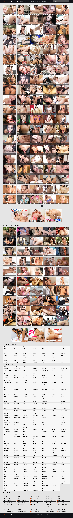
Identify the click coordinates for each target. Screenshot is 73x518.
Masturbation (35, 362)
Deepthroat (16, 362)
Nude (43, 348)
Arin (5, 434)
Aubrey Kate (6, 446)
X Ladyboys (21, 507)
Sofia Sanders (54, 481)
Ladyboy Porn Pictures (36, 498)
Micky (43, 413)
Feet (24, 351)
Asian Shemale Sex (49, 509)
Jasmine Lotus (25, 476)
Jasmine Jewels (26, 474)
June (33, 380)
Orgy (43, 351)
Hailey (24, 431)
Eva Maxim (25, 392)
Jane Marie (25, 469)
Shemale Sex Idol (62, 496)
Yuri (61, 474)
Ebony (24, 348)
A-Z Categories (37, 1)
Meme (43, 405)
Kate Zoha (34, 398)
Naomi (43, 450)
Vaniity (62, 413)
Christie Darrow (16, 434)
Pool (43, 362)
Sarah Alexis (54, 459)
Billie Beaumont (16, 370)
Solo (52, 362)
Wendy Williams (63, 445)
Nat (42, 455)
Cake (14, 398)
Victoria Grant (63, 429)
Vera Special (63, 422)
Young (62, 362)
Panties (43, 355)
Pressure (53, 429)
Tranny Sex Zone (26, 516)
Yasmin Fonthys (64, 459)
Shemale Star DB (9, 504)
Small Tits (53, 360)
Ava (5, 452)
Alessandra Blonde (7, 382)
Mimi (43, 420)
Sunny (62, 366)
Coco (14, 448)
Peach (53, 403)
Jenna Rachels (25, 485)
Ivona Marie (25, 459)
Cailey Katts (16, 396)
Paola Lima (53, 389)
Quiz (52, 434)
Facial (24, 350)
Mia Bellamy (44, 406)
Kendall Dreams (35, 412)
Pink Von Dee (54, 415)
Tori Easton (63, 398)
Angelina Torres (7, 422)
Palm (52, 384)
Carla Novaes (16, 405)
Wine (62, 452)
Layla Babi (34, 450)
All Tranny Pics (21, 504)
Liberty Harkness (35, 467)
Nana (43, 445)
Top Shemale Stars (22, 496)
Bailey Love (6, 467)
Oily (52, 377)
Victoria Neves (63, 431)
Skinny (53, 357)
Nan (42, 443)
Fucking (24, 357)
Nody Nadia (44, 488)
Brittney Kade (16, 384)
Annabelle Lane (7, 427)
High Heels (34, 350)
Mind (43, 422)
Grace (24, 422)
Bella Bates (6, 481)
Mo (42, 429)
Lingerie (34, 360)
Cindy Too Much (16, 441)
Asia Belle (6, 441)
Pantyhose (44, 357)
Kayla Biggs (35, 401)
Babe (5, 353)
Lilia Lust (34, 469)
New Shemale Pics (36, 511)
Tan (61, 377)
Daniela (15, 460)
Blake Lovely (16, 377)
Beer (5, 476)
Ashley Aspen (6, 438)
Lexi (33, 464)
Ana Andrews (6, 412)
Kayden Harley (35, 399)
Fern (24, 401)
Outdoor (43, 353)
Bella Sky (5, 483)
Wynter (62, 455)
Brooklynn (15, 387)
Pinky (52, 417)
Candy (15, 401)
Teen (62, 351)
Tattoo (62, 350)
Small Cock (53, 358)
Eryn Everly (25, 387)
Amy (5, 408)
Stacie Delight (54, 488)
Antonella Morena (7, 431)
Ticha (62, 391)
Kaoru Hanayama (36, 387)
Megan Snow (44, 399)
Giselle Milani (25, 417)
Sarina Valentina (54, 460)
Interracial (34, 351)
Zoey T (62, 483)
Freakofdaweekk (26, 406)
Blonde (15, 350)
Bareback (5, 355)
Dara (14, 469)
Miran (43, 427)
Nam (43, 441)
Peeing (43, 358)
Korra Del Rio (35, 434)
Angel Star (6, 415)
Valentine (62, 406)
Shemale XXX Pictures (50, 496)
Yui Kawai (62, 471)
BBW (5, 358)
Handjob (34, 346)
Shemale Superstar (9, 498)
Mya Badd (44, 436)
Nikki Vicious (44, 481)
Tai (61, 375)
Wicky (62, 448)
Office (43, 350)
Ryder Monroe (54, 443)
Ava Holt (5, 453)
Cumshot (15, 360)
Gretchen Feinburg (26, 427)
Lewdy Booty (35, 462)
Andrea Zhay (6, 413)
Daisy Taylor (16, 459)
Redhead (53, 351)
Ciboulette (15, 438)
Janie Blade (25, 471)
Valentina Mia (63, 405)
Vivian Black (63, 436)
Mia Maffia (44, 410)
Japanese (34, 353)
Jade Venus (25, 466)
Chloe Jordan (16, 431)
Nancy (43, 446)
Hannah (24, 434)
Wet (61, 360)
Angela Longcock (7, 417)
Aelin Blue (6, 375)
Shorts (53, 355)
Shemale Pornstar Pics (50, 511)
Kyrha (34, 445)
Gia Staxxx (25, 410)
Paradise (53, 391)
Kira (33, 431)
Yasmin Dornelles (64, 457)
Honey (24, 448)
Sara (52, 457)
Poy (52, 427)
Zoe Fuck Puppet (64, 481)
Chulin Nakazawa (17, 436)
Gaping (24, 360)
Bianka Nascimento (17, 368)
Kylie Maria (34, 443)
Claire (15, 443)
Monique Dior (44, 431)
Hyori (24, 452)
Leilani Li (34, 457)
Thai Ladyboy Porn (49, 500)
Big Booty (5, 360)
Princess (53, 431)
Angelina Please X (7, 420)
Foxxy (24, 403)
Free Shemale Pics (62, 500)
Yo (61, 466)
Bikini (14, 348)
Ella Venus (25, 366)
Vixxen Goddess (63, 438)
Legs (33, 358)
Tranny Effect (8, 509)
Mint (43, 424)
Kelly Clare (34, 406)
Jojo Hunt (34, 377)
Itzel (24, 455)
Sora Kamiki (54, 485)
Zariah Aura (63, 478)
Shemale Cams (44, 1)
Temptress (63, 384)
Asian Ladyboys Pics (36, 496)
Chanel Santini (16, 422)
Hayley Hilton (25, 436)
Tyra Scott (63, 401)
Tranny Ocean (8, 507)
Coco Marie (16, 450)
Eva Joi (24, 389)
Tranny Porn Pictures (36, 507)
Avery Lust (6, 457)
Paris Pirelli (53, 394)
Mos (43, 434)
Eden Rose (15, 490)
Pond (52, 422)
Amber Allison (6, 403)
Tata (62, 382)
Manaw (43, 375)
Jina (33, 375)
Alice (5, 389)
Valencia (62, 403)
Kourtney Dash (35, 436)
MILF (43, 346)
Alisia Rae (6, 392)
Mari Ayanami (44, 384)
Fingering (24, 353)
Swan (62, 370)
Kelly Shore (34, 408)
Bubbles (15, 392)
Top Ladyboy (48, 507)
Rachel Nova (54, 438)
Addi (5, 366)
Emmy (24, 377)
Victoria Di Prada (64, 427)
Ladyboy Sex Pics (49, 506)
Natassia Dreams (45, 467)
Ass (5, 350)
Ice (23, 453)
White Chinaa (63, 446)
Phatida (53, 410)
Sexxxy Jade (54, 469)
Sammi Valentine (55, 448)
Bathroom (6, 357)
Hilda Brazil (25, 441)
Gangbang (25, 358)
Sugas (53, 490)
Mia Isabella (44, 408)
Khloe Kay (34, 420)
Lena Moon (34, 460)
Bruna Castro (16, 391)
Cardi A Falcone (16, 403)
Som (52, 483)
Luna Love (44, 368)
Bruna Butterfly (16, 389)
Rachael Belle (54, 436)
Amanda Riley (6, 399)
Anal (5, 346)
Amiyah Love (6, 405)
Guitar (24, 429)
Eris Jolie (24, 384)
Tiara (62, 387)
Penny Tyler (54, 408)
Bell (4, 478)
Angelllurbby (6, 424)
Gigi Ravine (25, 413)
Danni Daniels (16, 464)
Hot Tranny (21, 498)
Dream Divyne (16, 485)
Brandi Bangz (16, 382)
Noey (43, 490)
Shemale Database (9, 502)
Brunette (15, 355)
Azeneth (5, 459)
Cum (14, 358)
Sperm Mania (61, 507)
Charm (15, 424)
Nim (42, 483)
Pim (52, 413)
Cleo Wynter (16, 445)
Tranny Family (48, 502)
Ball (4, 469)
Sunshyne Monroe (64, 368)
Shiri (52, 474)
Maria (43, 387)
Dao (14, 467)
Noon (52, 366)
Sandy (53, 452)
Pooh (52, 424)
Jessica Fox (35, 368)
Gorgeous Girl (25, 420)
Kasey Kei (34, 396)
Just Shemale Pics (22, 511)
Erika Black (25, 380)
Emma (24, 373)
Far (23, 399)
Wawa (62, 441)
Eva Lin (24, 391)
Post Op (53, 348)
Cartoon (15, 413)
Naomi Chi (44, 452)
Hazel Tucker (25, 438)
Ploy (52, 420)
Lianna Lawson (35, 466)
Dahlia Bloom (16, 453)
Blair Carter (16, 375)
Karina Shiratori (35, 389)
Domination (25, 346)
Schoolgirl (53, 353)
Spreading (63, 346)
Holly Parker (25, 445)
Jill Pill (34, 373)
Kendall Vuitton (35, 415)
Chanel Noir (16, 420)
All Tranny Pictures (36, 509)
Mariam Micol (44, 389)
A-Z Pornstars (31, 1)
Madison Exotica (45, 370)
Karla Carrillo (35, 391)
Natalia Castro (44, 459)
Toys (62, 355)
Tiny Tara (62, 396)
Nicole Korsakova (45, 474)
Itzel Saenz (25, 457)
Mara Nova (44, 380)
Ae (4, 373)
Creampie (15, 357)
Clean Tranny (35, 500)
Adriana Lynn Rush (7, 370)
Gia (23, 408)
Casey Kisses (16, 415)
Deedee (15, 471)
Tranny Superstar (22, 506)
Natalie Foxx (44, 462)
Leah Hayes (35, 452)
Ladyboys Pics (35, 504)
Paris (52, 392)
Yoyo (62, 469)
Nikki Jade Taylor (45, 478)
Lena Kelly (34, 459)
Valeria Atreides (64, 408)
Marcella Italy (44, 382)
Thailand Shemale (9, 500)
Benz (5, 490)
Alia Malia (6, 387)
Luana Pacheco (35, 490)
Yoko (62, 467)
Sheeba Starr (54, 471)
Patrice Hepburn (54, 398)
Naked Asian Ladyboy (63, 511)
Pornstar (53, 346)
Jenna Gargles (25, 483)
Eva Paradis (25, 394)
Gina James (25, 415)
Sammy (53, 450)
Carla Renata (16, 406)
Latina (34, 357)
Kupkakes (34, 438)
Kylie (33, 441)
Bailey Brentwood (7, 464)
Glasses (24, 362)
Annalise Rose (6, 429)
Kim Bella (34, 424)
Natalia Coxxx (44, 460)
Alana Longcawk (7, 380)
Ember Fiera (25, 370)
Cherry (15, 427)
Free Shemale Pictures (63, 504)
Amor (5, 406)
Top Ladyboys (48, 504)
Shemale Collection (49, 498)
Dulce (15, 488)
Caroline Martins (16, 412)
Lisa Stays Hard (35, 481)
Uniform (62, 358)
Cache (15, 394)
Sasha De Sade (54, 462)
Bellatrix (5, 485)
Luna (43, 366)
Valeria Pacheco (64, 410)
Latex (34, 355)
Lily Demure (35, 476)
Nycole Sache (54, 373)
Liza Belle (34, 485)
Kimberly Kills (35, 429)
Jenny (24, 488)
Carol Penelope (16, 410)
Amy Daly (5, 410)
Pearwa (53, 406)
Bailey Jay (6, 466)
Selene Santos (54, 466)
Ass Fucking (6, 351)
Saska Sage (54, 464)
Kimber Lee (34, 427)
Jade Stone (25, 464)
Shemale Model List (36, 502)
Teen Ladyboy (61, 502)
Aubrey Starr (6, 448)
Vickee (62, 424)
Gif (23, 412)
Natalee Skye (44, 457)
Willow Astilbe (63, 450)
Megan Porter (44, 398)
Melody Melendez (45, 403)
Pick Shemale (8, 506)
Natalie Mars (44, 464)
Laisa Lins (34, 446)
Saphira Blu (53, 453)
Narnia (43, 453)
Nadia (43, 438)
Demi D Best (16, 474)
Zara (62, 476)
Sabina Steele (54, 445)
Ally (4, 398)
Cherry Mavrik (16, 429)
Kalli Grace (34, 384)
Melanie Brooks (44, 401)
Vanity (62, 415)
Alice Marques (6, 391)
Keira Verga (35, 405)
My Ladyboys (61, 498)
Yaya (62, 462)
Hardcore (34, 348)
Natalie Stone (44, 466)
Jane (24, 467)
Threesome (63, 353)
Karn (33, 392)
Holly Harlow (25, 443)
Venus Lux (63, 420)
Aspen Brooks (6, 443)
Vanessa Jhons (63, 412)
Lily (33, 474)
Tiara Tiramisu (63, 389)
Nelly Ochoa (44, 471)
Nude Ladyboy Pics (62, 509)
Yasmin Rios (63, 460)
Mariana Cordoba (45, 391)
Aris (5, 436)
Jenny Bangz (25, 490)
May (43, 396)
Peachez (53, 405)
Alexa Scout (6, 384)
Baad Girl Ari (6, 460)
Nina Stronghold (45, 485)
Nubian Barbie (54, 368)
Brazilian (15, 353)
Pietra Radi (53, 412)
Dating (50, 1)
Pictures (25, 1)
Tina (62, 394)
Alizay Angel (6, 394)
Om (52, 380)
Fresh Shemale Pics (9, 511)
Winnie (62, 453)
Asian (5, 348)
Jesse (34, 366)
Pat (52, 396)
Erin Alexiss (25, 382)
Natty (43, 469)
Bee (5, 474)
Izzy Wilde (25, 462)
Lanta (34, 448)
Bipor (14, 373)
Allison (5, 396)
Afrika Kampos (6, 377)
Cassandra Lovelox (17, 417)
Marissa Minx (44, 392)
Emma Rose (25, 375)
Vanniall (62, 417)
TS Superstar (21, 509)
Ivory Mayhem (25, 460)
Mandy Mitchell (44, 377)
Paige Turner (54, 382)
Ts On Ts (62, 357)
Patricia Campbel (54, 399)
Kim (33, 422)
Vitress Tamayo (63, 434)
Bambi (5, 471)
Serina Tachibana (55, 467)
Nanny (43, 448)
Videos (21, 1)
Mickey (43, 412)
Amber (5, 401)
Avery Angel (6, 455)
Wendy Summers (64, 443)
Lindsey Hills (35, 478)
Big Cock (5, 362)
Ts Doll (62, 399)
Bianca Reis (16, 366)
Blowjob (15, 351)
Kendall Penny (35, 413)
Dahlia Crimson (16, 455)
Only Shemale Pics (36, 506)
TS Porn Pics (8, 496)
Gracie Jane (25, 424)
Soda (52, 478)
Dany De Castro (16, 466)
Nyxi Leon (53, 375)
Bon (14, 380)
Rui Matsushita (54, 441)
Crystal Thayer (16, 452)
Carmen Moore (16, 408)
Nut (52, 370)
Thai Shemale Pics (62, 506)
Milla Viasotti (44, 417)
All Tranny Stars (22, 502)
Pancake (53, 387)
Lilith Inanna (35, 471)
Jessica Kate (35, 370)
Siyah (52, 476)
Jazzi (24, 478)
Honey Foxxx (25, 450)
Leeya (34, 455)
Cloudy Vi (15, 446)
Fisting (24, 355)
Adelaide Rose (6, 368)
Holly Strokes (25, 446)
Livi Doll (34, 483)
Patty (52, 401)
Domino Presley (16, 481)
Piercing (43, 360)
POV (52, 350)
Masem (43, 394)
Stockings (62, 348)
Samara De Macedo (55, 446)
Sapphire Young (54, 455)
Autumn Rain (6, 450)
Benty (5, 488)
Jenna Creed (25, 481)
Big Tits (15, 346)
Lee (33, 453)
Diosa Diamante (16, 478)
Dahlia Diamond (16, 457)
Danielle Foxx (16, 462)
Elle (23, 368)
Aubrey (5, 445)
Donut (15, 483)
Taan (62, 373)
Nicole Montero (44, 476)
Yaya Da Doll (63, 464)
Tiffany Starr (63, 392)
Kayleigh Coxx (35, 403)
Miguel (43, 415)
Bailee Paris (6, 462)
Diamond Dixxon (16, 476)
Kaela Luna (34, 382)
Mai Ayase (44, 373)
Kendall (34, 410)
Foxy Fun (24, 405)
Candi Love (15, 399)
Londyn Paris (35, 488)
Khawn (34, 417)
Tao (61, 380)
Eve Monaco (25, 396)
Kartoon (34, 394)
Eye (23, 398)
